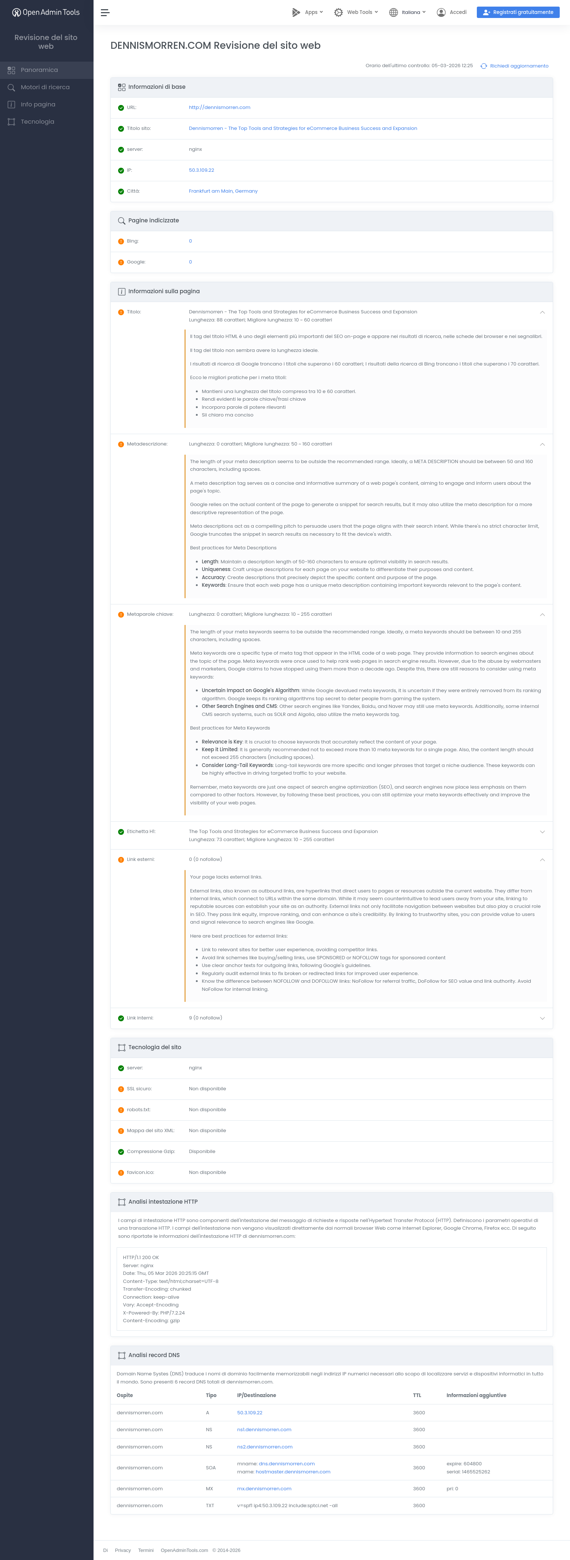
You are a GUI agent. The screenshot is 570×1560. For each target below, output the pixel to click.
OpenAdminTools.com (186, 1550)
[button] (369, 316)
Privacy (124, 1550)
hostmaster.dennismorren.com (294, 1479)
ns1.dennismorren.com (265, 1437)
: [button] (131, 311)
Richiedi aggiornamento (514, 66)
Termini (148, 1550)
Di (107, 1550)
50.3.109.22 (251, 1420)
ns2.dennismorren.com (266, 1454)
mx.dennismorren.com (265, 1496)
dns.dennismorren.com (288, 1471)
